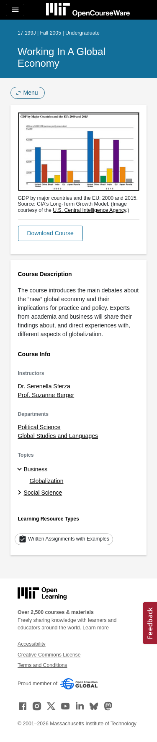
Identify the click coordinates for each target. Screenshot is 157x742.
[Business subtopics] (20, 469)
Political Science (39, 427)
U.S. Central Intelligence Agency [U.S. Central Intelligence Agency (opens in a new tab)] (89, 210)
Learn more (95, 628)
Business (36, 469)
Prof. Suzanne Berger (46, 395)
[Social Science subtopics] (20, 493)
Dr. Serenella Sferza (44, 386)
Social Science (43, 492)
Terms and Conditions (42, 665)
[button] (50, 233)
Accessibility (32, 644)
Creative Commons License (49, 655)
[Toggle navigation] (15, 10)
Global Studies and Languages (58, 436)
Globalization (47, 481)
